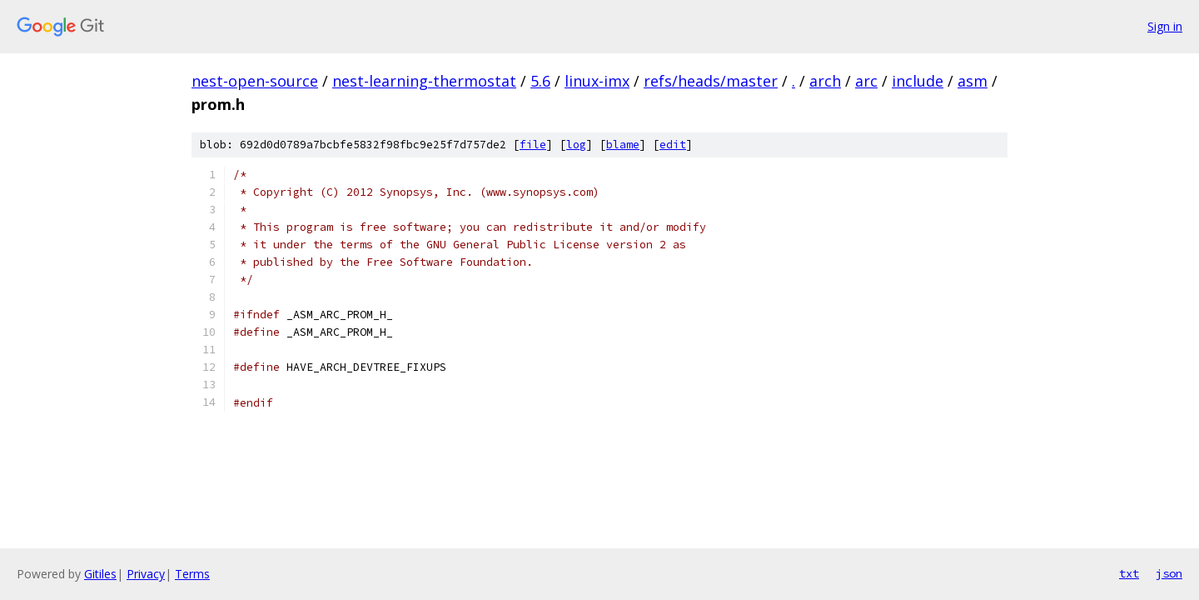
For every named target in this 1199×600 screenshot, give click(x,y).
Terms (192, 574)
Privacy (146, 574)
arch (825, 81)
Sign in (1164, 26)
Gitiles (100, 574)
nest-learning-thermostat (424, 81)
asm (973, 81)
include (917, 81)
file (533, 145)
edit (672, 145)
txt (1129, 573)
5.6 (540, 81)
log (576, 145)
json (1169, 573)
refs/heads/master (711, 81)
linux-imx (597, 81)
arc (866, 81)
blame (622, 145)
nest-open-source (255, 81)
